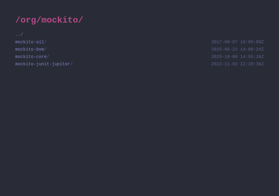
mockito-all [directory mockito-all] (139, 42)
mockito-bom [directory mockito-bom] (139, 49)
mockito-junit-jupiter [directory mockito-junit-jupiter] (139, 64)
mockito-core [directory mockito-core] (139, 57)
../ (19, 34)
